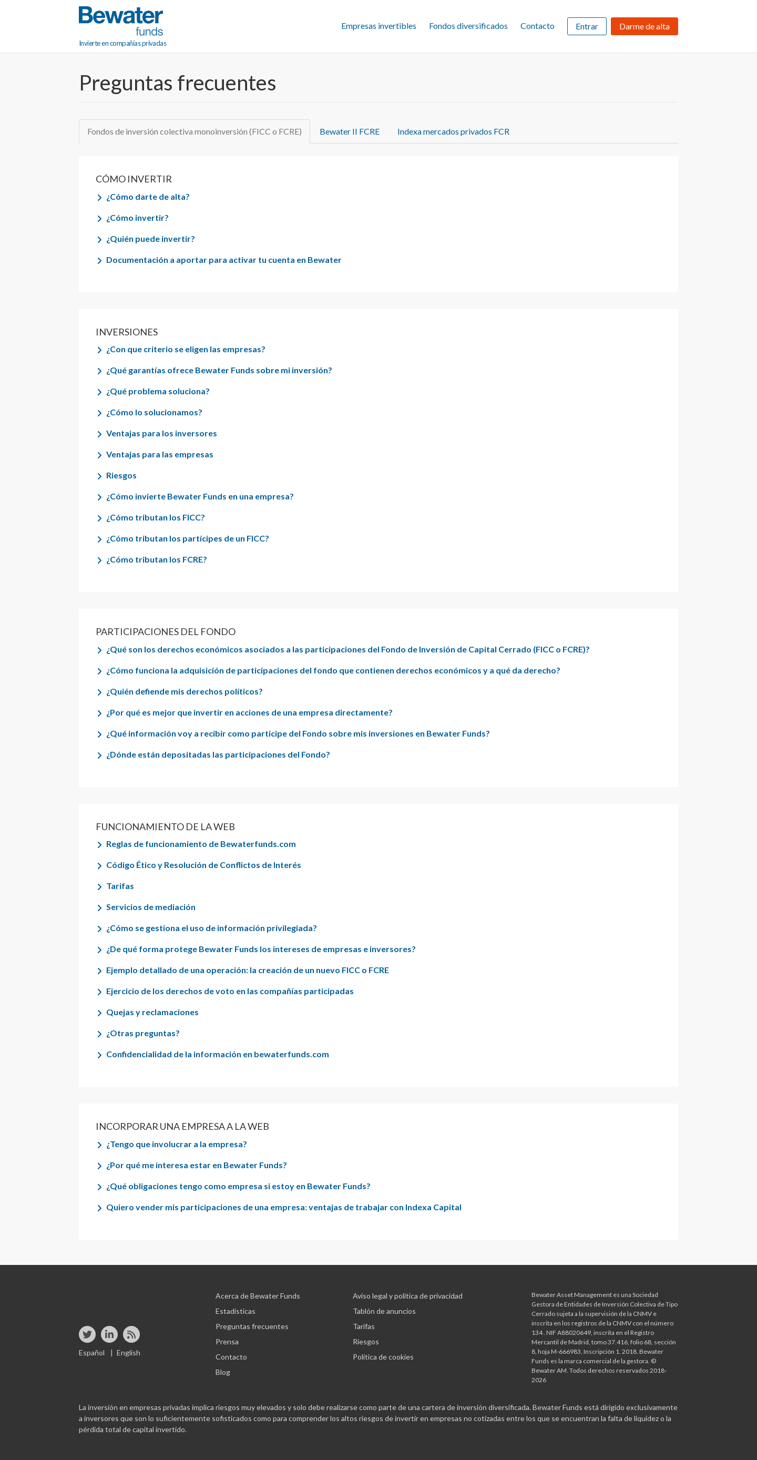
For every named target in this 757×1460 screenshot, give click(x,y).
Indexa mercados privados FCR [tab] (453, 131)
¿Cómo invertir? (137, 217)
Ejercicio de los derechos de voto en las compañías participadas (230, 991)
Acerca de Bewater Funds (258, 1295)
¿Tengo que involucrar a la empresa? (176, 1144)
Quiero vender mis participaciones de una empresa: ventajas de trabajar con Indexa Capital (284, 1207)
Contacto (537, 25)
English (128, 1352)
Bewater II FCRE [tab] (350, 131)
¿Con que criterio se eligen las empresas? (185, 349)
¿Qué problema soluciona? (158, 391)
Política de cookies (383, 1356)
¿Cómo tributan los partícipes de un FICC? (187, 538)
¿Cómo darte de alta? (148, 196)
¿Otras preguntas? (143, 1033)
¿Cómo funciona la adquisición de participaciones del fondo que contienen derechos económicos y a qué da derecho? (333, 670)
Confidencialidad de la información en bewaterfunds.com (217, 1054)
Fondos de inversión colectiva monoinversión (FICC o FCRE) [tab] (194, 131)
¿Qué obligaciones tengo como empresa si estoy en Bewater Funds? (238, 1186)
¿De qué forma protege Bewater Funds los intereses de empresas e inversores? (261, 949)
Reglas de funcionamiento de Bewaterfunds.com (201, 844)
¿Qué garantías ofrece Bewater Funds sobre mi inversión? (219, 370)
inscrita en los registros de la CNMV (581, 1323)
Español (92, 1352)
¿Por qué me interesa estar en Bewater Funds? (196, 1165)
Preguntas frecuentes (252, 1326)
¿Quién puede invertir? (150, 238)
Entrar (587, 26)
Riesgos (121, 475)
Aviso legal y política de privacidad (408, 1295)
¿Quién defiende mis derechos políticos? (184, 691)
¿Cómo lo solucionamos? (154, 412)
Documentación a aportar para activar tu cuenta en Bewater (224, 259)
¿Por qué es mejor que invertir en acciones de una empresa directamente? (249, 712)
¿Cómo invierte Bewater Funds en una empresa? (200, 496)
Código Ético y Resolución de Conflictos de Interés (203, 865)
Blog (223, 1371)
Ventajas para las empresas (159, 454)
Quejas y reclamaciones (152, 1012)
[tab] (383, 196)
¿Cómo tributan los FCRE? (156, 559)
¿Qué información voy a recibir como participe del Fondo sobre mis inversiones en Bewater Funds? (298, 733)
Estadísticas (235, 1310)
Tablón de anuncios (384, 1310)
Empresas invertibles (378, 25)
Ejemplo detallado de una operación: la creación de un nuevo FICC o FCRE (247, 970)
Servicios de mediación (151, 907)
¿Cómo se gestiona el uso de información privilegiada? (211, 928)
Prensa (227, 1341)
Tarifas (120, 886)
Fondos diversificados (468, 25)
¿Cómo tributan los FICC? (155, 517)
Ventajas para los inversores (161, 433)
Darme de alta (644, 26)
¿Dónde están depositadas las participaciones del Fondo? (218, 754)
